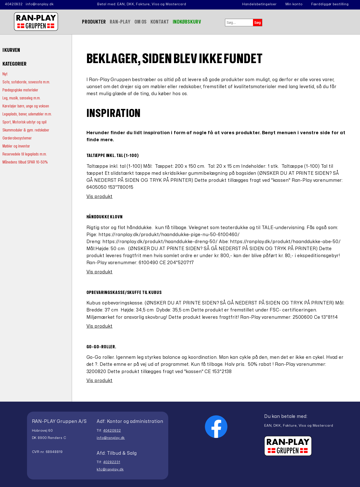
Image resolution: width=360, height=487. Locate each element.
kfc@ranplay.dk (110, 469)
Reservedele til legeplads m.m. (24, 154)
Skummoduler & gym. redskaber (25, 130)
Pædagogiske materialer (20, 90)
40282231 (111, 462)
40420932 (14, 4)
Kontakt (159, 22)
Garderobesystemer (17, 138)
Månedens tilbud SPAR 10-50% (25, 162)
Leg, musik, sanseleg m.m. (21, 98)
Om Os (140, 22)
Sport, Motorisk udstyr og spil (24, 122)
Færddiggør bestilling (330, 4)
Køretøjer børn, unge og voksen (25, 106)
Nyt (5, 74)
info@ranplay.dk (40, 4)
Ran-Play (120, 22)
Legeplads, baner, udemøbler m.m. (27, 114)
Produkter (94, 22)
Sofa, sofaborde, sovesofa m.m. (26, 82)
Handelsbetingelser (259, 4)
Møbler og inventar (16, 146)
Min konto (294, 4)
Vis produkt (99, 197)
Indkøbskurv (187, 22)
